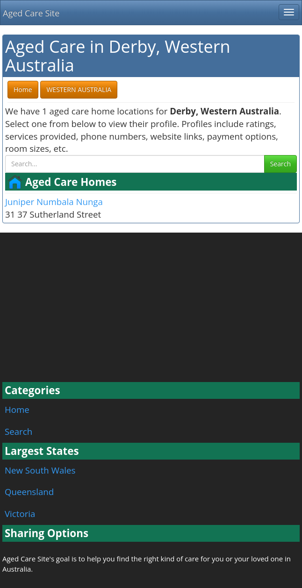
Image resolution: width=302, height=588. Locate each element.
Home (17, 409)
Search (280, 163)
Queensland (29, 491)
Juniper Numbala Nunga (54, 201)
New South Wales (40, 470)
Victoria (20, 513)
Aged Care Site (31, 13)
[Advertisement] (151, 312)
